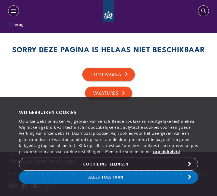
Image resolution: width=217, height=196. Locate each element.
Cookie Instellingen (105, 164)
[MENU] (14, 10)
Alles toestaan (105, 177)
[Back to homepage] (108, 11)
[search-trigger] (202, 10)
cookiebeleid (166, 151)
